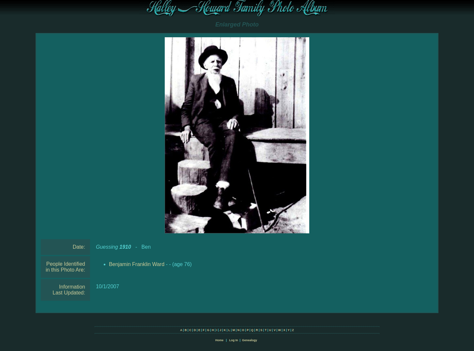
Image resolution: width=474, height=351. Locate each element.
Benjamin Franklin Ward (136, 264)
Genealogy (249, 340)
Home (219, 340)
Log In (233, 340)
